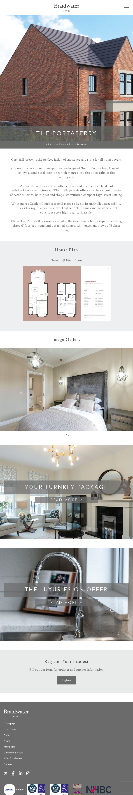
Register (66, 680)
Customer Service (13, 752)
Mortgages (9, 746)
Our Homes (10, 729)
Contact (8, 764)
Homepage (9, 723)
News (7, 740)
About (7, 734)
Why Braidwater (13, 758)
